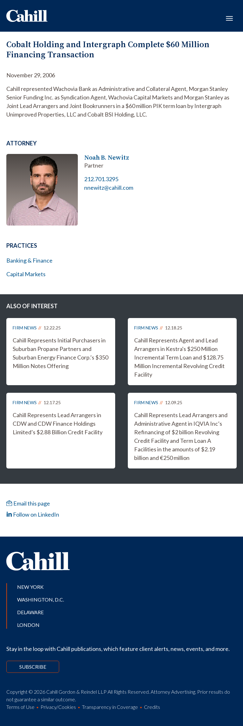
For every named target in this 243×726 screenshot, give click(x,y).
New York (30, 587)
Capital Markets (26, 274)
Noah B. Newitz (106, 157)
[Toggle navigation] (229, 18)
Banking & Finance (29, 260)
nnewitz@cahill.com (108, 187)
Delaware (30, 612)
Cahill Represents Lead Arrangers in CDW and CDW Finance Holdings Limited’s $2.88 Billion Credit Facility (58, 423)
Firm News (25, 327)
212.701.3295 (101, 178)
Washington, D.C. (40, 599)
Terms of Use (20, 707)
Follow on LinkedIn (32, 514)
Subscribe (32, 667)
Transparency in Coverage (110, 707)
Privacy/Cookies (58, 707)
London (28, 625)
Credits (152, 707)
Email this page (28, 503)
